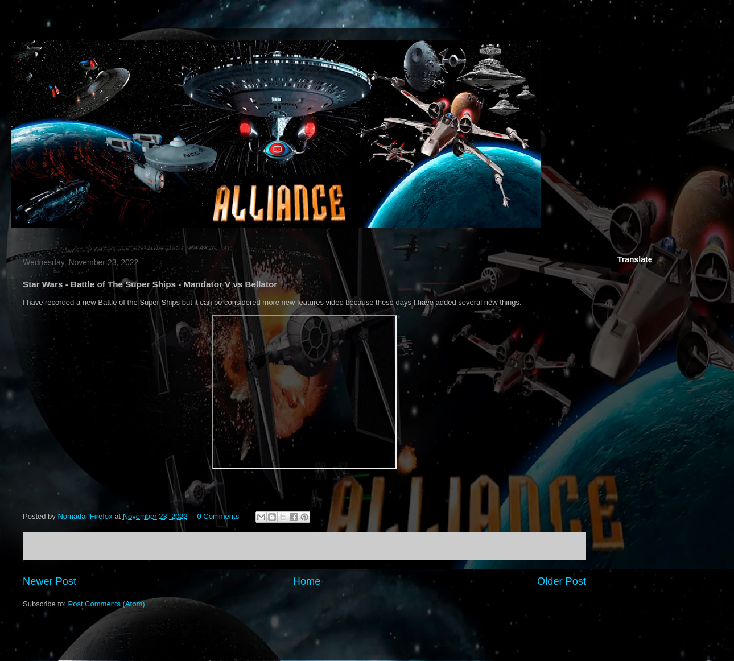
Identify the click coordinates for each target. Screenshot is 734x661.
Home (307, 581)
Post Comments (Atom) (106, 604)
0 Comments (218, 516)
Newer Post (49, 581)
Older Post (561, 581)
